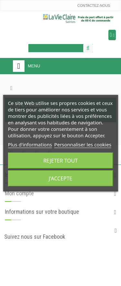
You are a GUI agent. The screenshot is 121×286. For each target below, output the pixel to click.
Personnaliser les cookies (82, 144)
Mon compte (19, 193)
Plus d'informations (30, 144)
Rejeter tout (60, 160)
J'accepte (60, 178)
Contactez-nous (93, 5)
